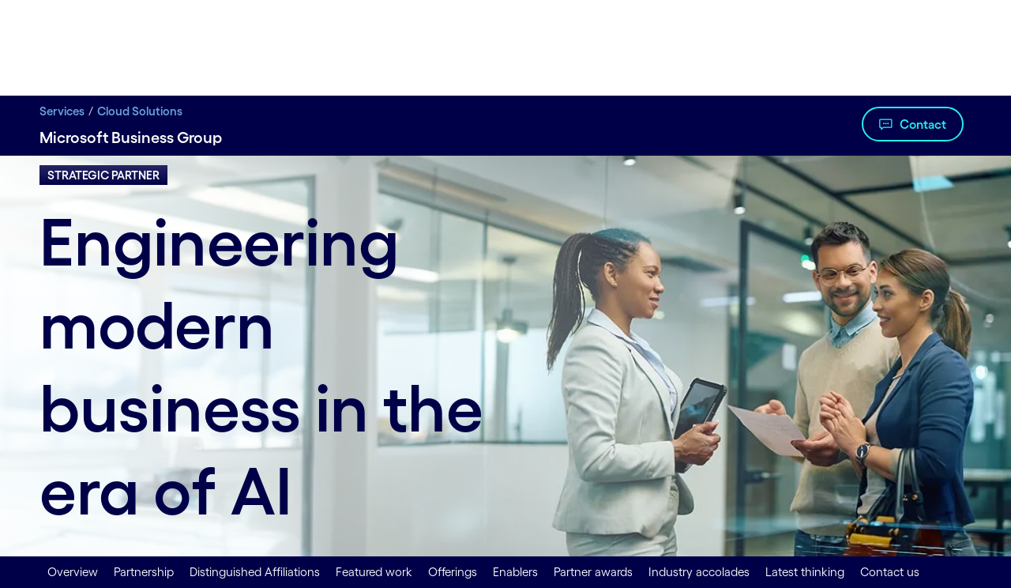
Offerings (452, 572)
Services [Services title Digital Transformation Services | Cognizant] (62, 111)
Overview (72, 572)
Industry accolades (699, 572)
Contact (923, 124)
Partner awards (593, 572)
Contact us (889, 572)
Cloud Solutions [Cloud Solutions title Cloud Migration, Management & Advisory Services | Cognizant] (139, 111)
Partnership (144, 572)
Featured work (374, 572)
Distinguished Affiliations (255, 572)
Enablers (515, 572)
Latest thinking (804, 572)
